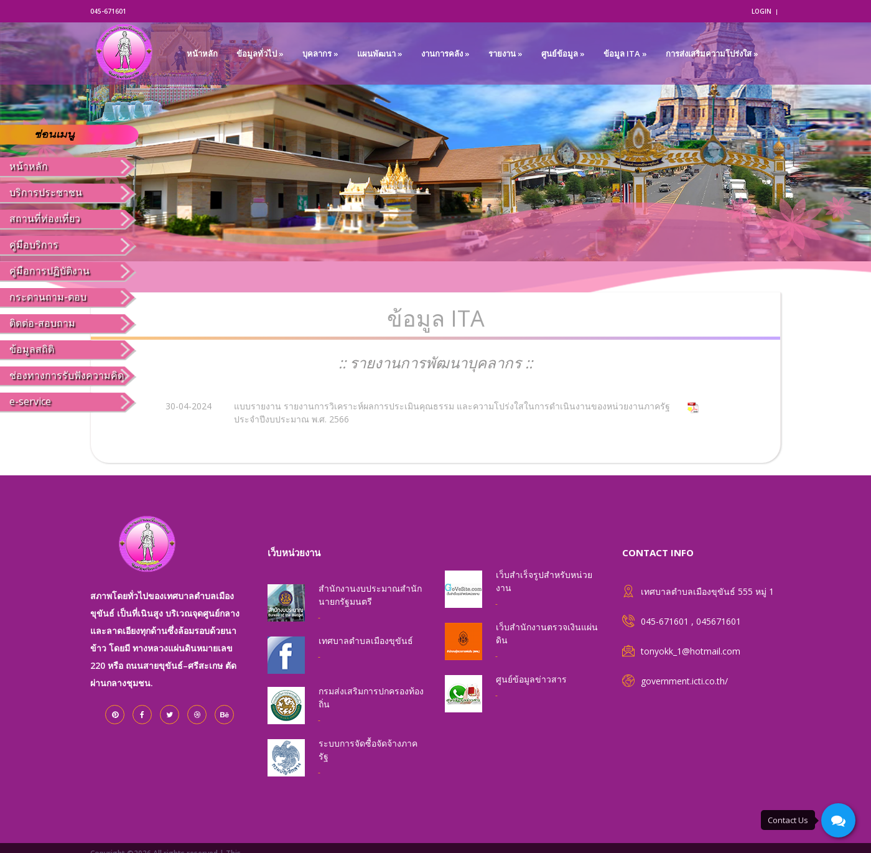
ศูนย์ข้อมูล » (563, 53)
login (761, 11)
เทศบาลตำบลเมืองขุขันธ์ (366, 640)
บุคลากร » (320, 53)
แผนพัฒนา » (380, 53)
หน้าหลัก (202, 53)
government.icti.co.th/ (684, 681)
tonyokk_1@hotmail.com (690, 651)
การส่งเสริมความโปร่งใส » (712, 53)
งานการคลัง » (445, 53)
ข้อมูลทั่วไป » (260, 53)
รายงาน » (505, 53)
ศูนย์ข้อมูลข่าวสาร (531, 679)
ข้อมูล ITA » (625, 53)
